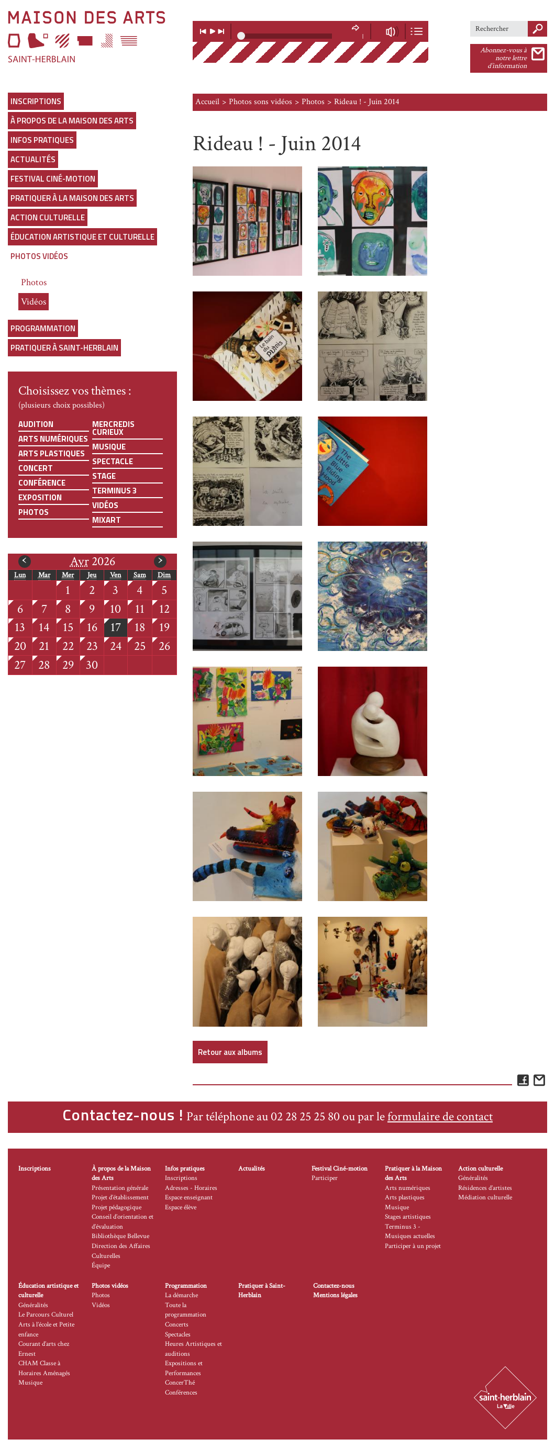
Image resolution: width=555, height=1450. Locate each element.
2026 (92, 561)
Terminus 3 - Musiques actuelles (410, 1231)
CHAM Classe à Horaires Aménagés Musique (44, 1373)
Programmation (42, 328)
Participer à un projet (413, 1246)
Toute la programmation (185, 1310)
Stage (104, 476)
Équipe (101, 1265)
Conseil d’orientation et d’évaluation (122, 1221)
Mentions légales (335, 1295)
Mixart (106, 520)
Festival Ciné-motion (52, 179)
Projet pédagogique (116, 1207)
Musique (109, 447)
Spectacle (112, 461)
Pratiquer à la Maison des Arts (72, 198)
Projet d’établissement (120, 1197)
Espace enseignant (189, 1197)
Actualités (33, 159)
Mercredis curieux (113, 428)
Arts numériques (53, 439)
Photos (34, 282)
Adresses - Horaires (191, 1188)
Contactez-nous (333, 1286)
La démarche (181, 1295)
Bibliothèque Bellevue (120, 1236)
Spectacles (178, 1334)
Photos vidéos (39, 256)
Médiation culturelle (485, 1197)
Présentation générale (120, 1188)
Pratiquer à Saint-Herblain (64, 348)
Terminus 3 (114, 490)
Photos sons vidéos (260, 101)
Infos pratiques (42, 140)
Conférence (41, 483)
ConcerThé (180, 1382)
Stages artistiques (408, 1216)
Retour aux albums (230, 1052)
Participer (325, 1178)
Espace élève (180, 1207)
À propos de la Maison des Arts (72, 121)
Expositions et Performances (184, 1368)
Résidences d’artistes (485, 1188)
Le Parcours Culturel (45, 1314)
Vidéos (33, 302)
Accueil (207, 101)
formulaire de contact (440, 1116)
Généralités (473, 1178)
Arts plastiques (51, 453)
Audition (35, 424)
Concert (35, 468)
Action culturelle (47, 217)
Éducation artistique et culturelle (82, 237)
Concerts (176, 1324)
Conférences (181, 1392)
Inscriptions (35, 101)
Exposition (40, 497)
